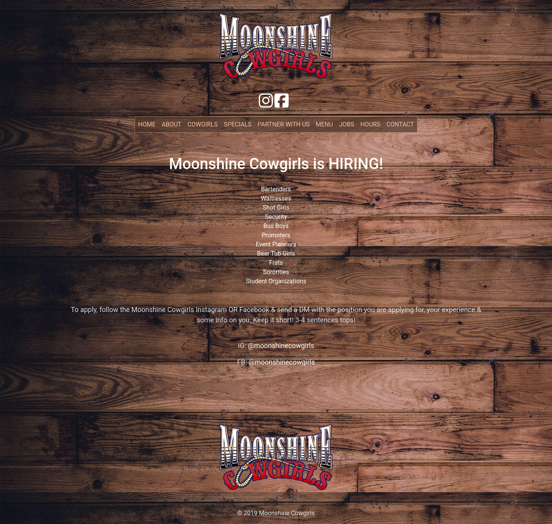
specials (237, 124)
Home (148, 124)
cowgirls (202, 124)
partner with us (284, 124)
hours (370, 124)
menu (324, 124)
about (171, 124)
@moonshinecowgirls (281, 346)
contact (400, 124)
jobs (346, 124)
